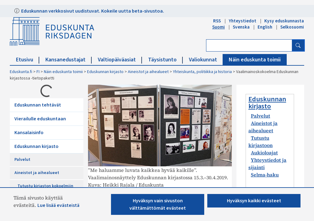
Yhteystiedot (242, 20)
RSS (217, 20)
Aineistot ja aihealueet (148, 72)
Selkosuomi (292, 27)
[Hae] (298, 45)
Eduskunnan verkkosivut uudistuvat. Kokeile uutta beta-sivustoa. (92, 11)
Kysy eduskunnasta (284, 20)
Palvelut (22, 160)
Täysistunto (165, 60)
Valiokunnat (206, 60)
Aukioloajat (264, 152)
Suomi (218, 27)
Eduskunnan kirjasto (105, 72)
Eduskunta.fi (21, 72)
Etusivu (27, 60)
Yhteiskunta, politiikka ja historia (202, 72)
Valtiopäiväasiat (120, 60)
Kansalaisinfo (29, 132)
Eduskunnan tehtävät (37, 105)
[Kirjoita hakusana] (249, 45)
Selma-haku (265, 174)
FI (38, 72)
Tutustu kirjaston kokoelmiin (45, 186)
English (265, 27)
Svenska (241, 27)
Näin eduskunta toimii (255, 60)
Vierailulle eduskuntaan (40, 118)
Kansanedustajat (68, 60)
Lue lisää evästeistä (58, 205)
